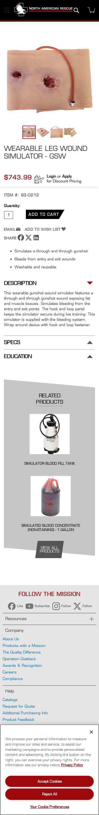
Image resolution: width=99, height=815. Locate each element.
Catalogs (10, 699)
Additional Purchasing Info (25, 713)
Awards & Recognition (22, 665)
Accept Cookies (49, 781)
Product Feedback (18, 719)
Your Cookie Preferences (49, 807)
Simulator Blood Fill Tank (49, 463)
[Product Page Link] (50, 457)
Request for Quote (19, 706)
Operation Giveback (19, 658)
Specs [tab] (12, 342)
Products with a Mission (24, 645)
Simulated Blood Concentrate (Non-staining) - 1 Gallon (50, 527)
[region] (49, 769)
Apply (67, 176)
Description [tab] (20, 283)
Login (51, 176)
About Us (11, 639)
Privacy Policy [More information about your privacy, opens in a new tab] (72, 765)
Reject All (49, 794)
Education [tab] (18, 356)
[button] (43, 132)
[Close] (91, 732)
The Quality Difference (22, 652)
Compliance (13, 678)
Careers (10, 672)
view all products (49, 549)
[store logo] (44, 10)
